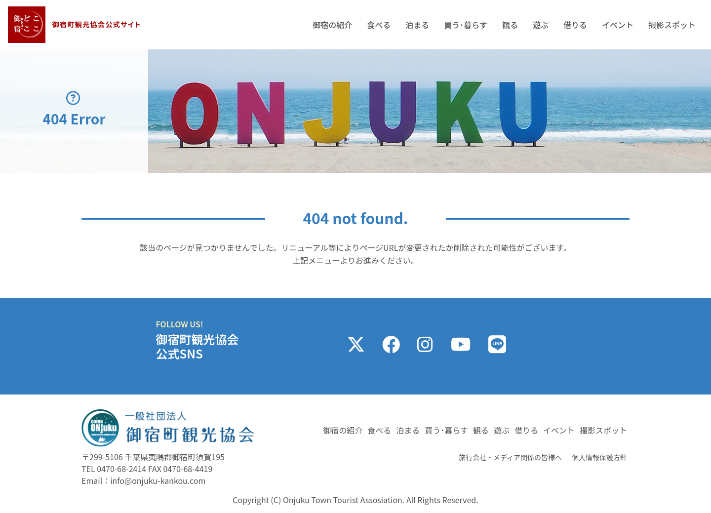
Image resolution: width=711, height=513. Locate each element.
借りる (575, 25)
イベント (617, 25)
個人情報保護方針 (599, 457)
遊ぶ (541, 25)
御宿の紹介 (332, 25)
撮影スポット (672, 25)
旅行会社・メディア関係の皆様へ (510, 457)
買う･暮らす (465, 25)
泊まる (417, 25)
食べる (379, 25)
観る (510, 25)
